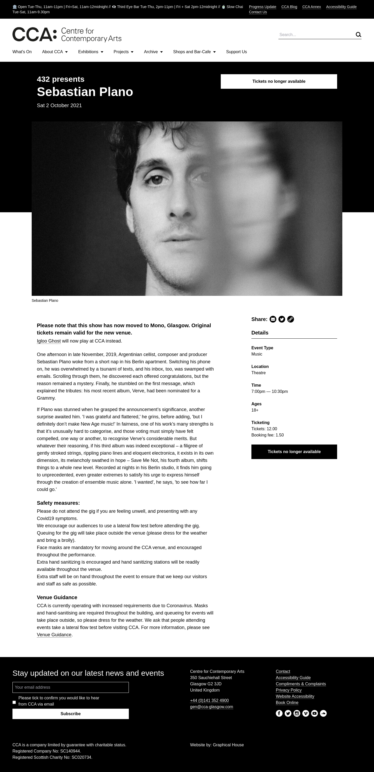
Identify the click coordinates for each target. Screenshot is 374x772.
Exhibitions (90, 52)
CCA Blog (289, 7)
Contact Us (258, 12)
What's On (22, 52)
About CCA (55, 52)
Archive (153, 52)
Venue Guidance (54, 634)
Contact (283, 671)
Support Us (236, 52)
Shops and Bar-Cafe (194, 52)
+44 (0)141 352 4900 (209, 700)
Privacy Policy (289, 690)
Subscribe (71, 714)
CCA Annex (311, 7)
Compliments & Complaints (301, 684)
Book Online (287, 702)
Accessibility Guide (341, 7)
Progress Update (262, 7)
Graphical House (228, 745)
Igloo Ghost (49, 341)
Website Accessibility (295, 696)
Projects (124, 52)
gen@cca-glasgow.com (211, 707)
